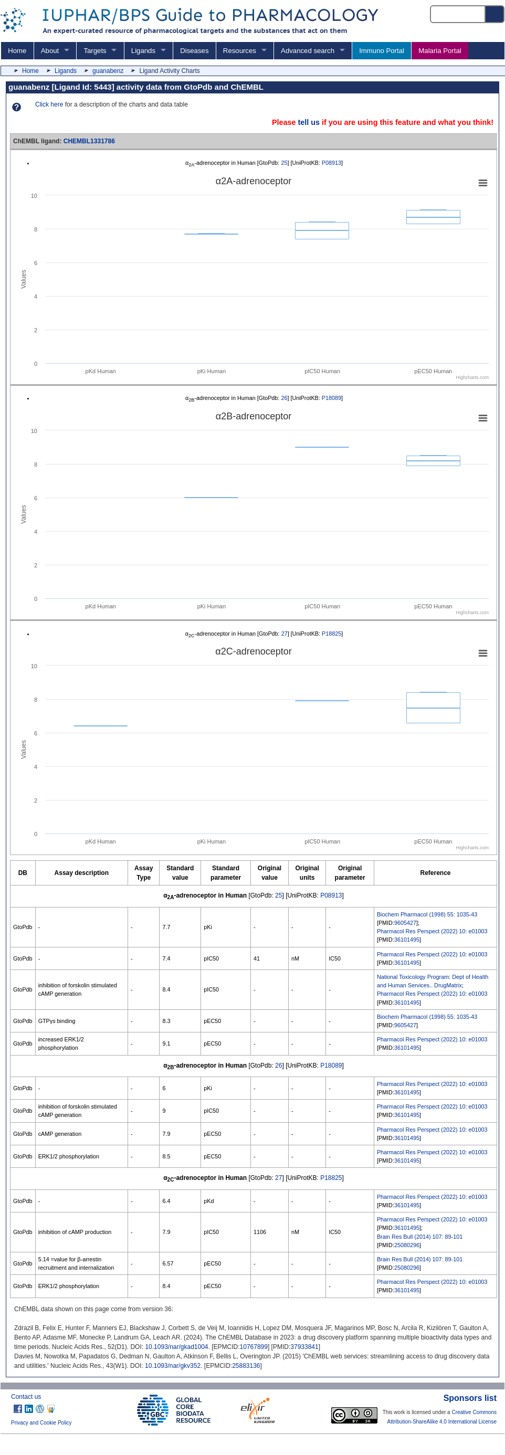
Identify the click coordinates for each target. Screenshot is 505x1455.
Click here (49, 104)
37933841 (304, 1347)
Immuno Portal (381, 51)
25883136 (246, 1365)
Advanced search (307, 51)
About (50, 51)
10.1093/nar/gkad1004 (176, 1347)
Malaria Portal (439, 51)
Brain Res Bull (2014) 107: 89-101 (419, 1236)
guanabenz (107, 71)
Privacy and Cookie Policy (41, 1423)
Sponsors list (470, 1398)
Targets (94, 51)
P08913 (331, 163)
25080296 (406, 1245)
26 (284, 398)
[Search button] (495, 14)
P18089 (331, 398)
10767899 (254, 1347)
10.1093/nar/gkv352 (173, 1365)
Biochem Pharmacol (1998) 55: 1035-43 (427, 914)
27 (284, 633)
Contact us (26, 1396)
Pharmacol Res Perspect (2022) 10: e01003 (432, 931)
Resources (239, 51)
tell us (309, 122)
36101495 (406, 939)
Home (17, 51)
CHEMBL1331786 (89, 141)
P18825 (331, 633)
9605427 (405, 923)
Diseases (194, 51)
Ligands (143, 51)
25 (284, 163)
